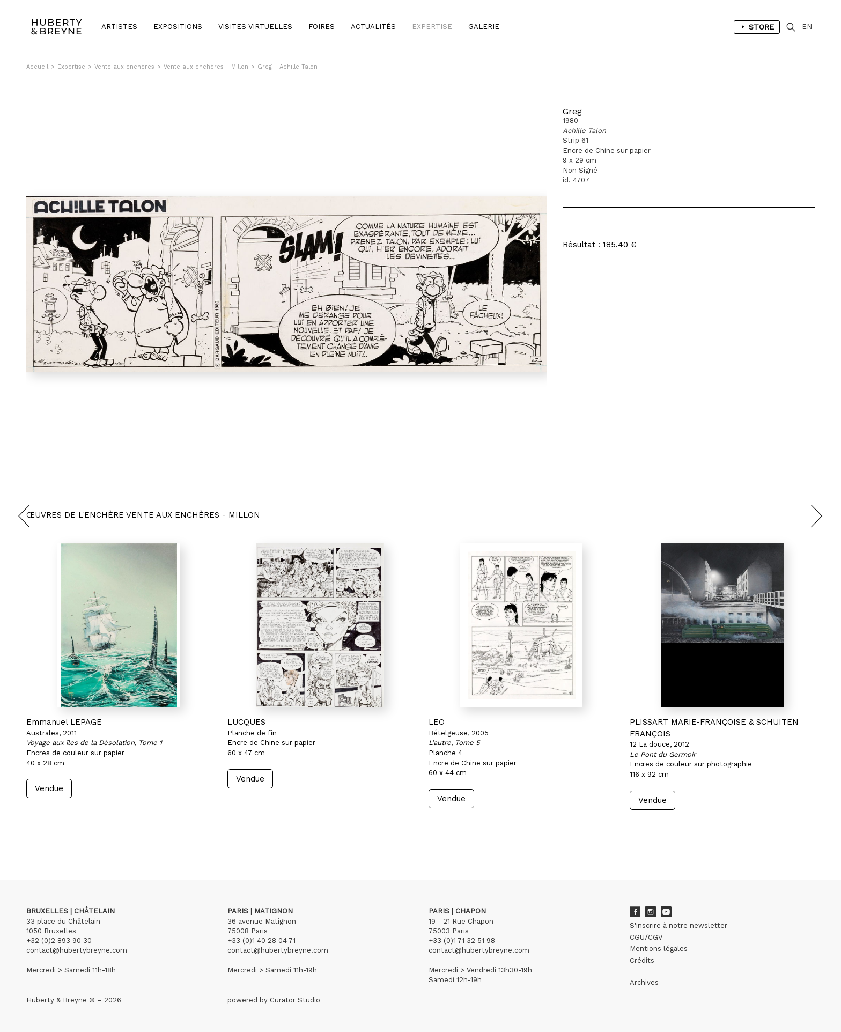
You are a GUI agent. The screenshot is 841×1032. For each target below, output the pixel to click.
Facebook (635, 911)
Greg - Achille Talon (287, 66)
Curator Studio (295, 1000)
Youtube (666, 911)
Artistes (119, 27)
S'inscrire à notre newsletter (678, 926)
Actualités (373, 27)
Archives (644, 982)
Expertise (432, 27)
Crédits (642, 960)
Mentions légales (659, 949)
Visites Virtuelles (255, 27)
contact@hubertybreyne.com (76, 950)
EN (807, 27)
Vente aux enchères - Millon (206, 66)
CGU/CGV (646, 937)
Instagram (650, 911)
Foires (321, 27)
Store (757, 27)
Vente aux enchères (124, 66)
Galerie (483, 27)
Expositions (177, 27)
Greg (572, 111)
